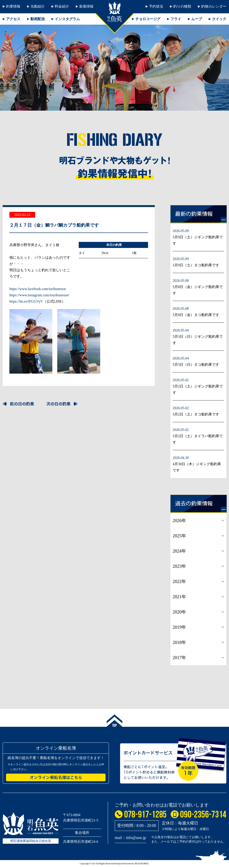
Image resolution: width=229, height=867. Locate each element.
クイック (219, 19)
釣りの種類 (182, 6)
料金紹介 (62, 6)
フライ (175, 19)
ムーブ (196, 19)
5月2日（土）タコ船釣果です (196, 414)
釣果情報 (13, 6)
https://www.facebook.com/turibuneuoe (37, 289)
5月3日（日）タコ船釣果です (196, 364)
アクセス (13, 19)
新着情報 (86, 6)
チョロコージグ (147, 19)
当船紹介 (37, 6)
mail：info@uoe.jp (130, 837)
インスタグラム (67, 19)
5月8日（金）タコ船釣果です (196, 315)
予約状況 (156, 6)
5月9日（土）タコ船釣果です (196, 265)
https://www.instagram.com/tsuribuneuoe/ (39, 295)
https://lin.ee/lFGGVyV (26, 301)
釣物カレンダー (213, 6)
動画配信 (37, 19)
